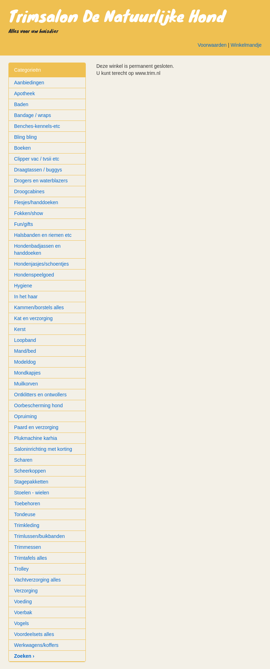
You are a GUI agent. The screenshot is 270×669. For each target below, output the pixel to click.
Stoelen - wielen (31, 492)
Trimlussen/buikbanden (39, 536)
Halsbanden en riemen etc (42, 235)
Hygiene (23, 285)
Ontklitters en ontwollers (40, 394)
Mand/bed (25, 351)
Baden (21, 104)
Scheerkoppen (30, 471)
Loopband (25, 340)
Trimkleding (26, 525)
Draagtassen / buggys (38, 170)
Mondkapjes (27, 373)
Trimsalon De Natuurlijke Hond (116, 15)
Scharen (23, 460)
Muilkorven (26, 384)
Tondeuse (25, 514)
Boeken (22, 148)
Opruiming (25, 416)
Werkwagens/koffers (36, 645)
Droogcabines (29, 191)
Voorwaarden (212, 45)
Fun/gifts (23, 224)
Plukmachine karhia (35, 438)
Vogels (21, 623)
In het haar (26, 296)
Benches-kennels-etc (37, 126)
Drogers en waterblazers (41, 180)
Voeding (23, 601)
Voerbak (23, 612)
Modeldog (25, 362)
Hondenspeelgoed (34, 275)
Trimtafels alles (30, 558)
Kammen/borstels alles (39, 307)
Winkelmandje (246, 45)
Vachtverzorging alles (37, 580)
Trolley (21, 569)
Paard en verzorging (36, 427)
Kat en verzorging (33, 318)
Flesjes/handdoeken (36, 202)
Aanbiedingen (29, 82)
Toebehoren (27, 503)
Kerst (20, 329)
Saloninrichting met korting (43, 449)
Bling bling (25, 137)
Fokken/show (28, 213)
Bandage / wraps (32, 115)
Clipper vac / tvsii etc (36, 159)
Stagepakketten (31, 482)
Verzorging (26, 590)
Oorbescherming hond (38, 405)
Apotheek (24, 93)
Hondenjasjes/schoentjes (41, 264)
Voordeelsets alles (34, 634)
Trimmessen (27, 547)
